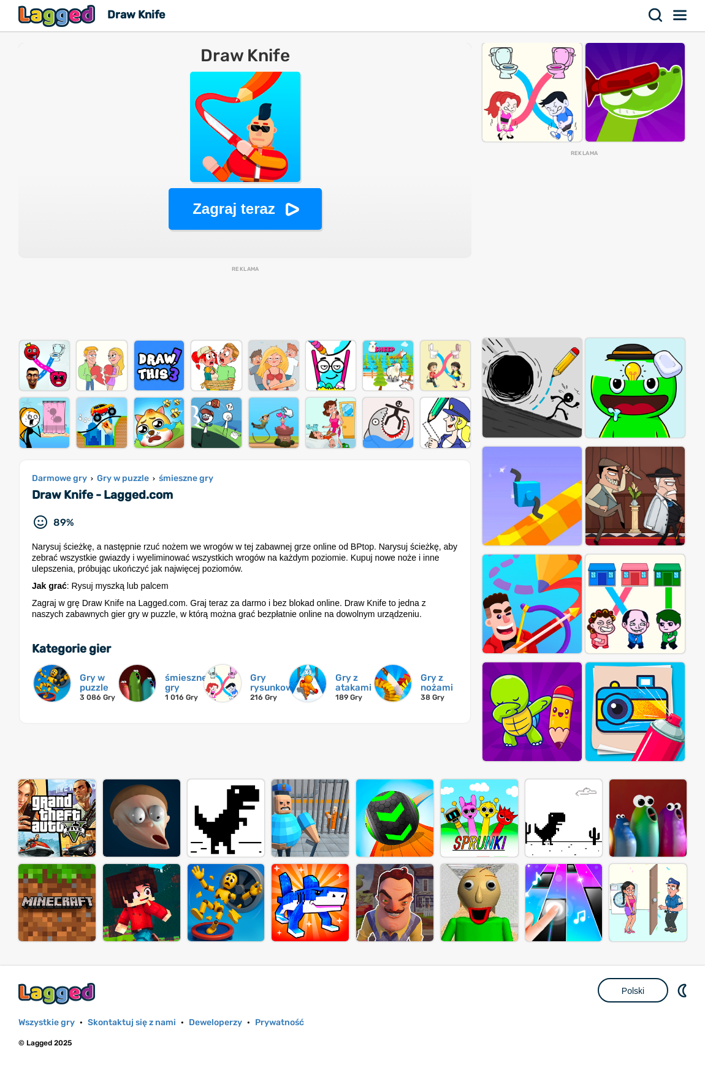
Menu (680, 15)
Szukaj (656, 15)
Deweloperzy (215, 1022)
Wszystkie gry (46, 1022)
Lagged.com (58, 993)
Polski (633, 991)
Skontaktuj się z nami (132, 1022)
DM (683, 990)
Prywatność (279, 1022)
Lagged (58, 15)
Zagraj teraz (233, 208)
